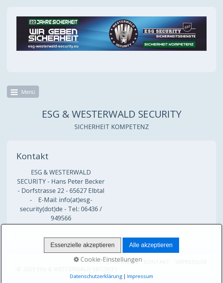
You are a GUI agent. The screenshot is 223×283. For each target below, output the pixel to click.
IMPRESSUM (191, 261)
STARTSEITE (122, 261)
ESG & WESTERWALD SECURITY (111, 114)
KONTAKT (157, 261)
